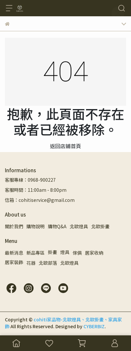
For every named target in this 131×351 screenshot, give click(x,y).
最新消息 (14, 252)
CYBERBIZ (94, 326)
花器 (31, 263)
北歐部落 (48, 263)
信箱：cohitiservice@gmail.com (40, 200)
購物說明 (35, 226)
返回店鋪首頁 (65, 146)
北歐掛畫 (100, 226)
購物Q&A (57, 226)
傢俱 (77, 252)
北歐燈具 (79, 226)
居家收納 (94, 252)
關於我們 (14, 226)
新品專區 (35, 252)
